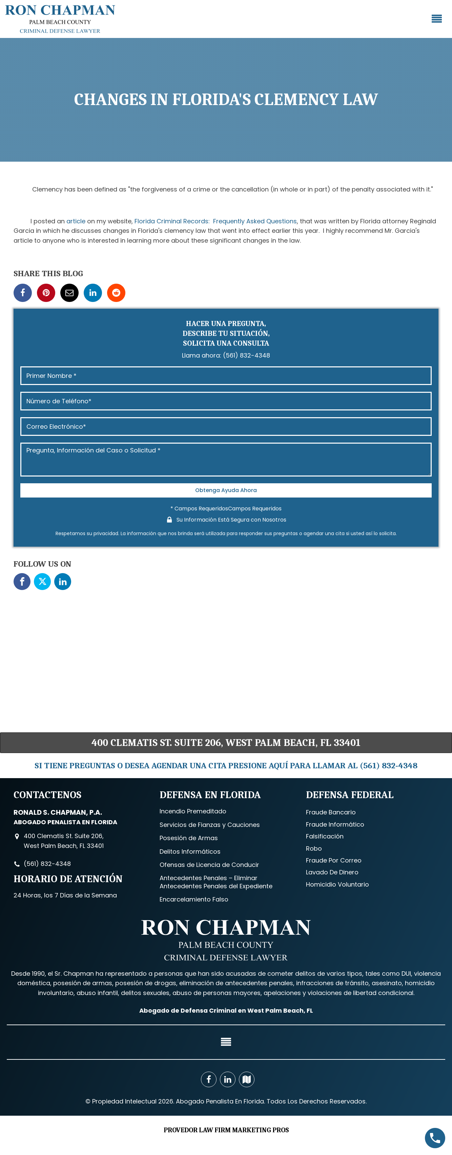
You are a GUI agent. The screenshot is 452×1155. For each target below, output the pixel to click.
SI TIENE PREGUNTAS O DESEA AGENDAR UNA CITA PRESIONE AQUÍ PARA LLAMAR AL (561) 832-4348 (226, 765)
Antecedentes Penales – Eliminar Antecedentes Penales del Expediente (216, 882)
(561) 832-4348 (246, 355)
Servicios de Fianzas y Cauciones (210, 825)
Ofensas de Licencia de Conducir (209, 865)
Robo (314, 848)
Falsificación (325, 836)
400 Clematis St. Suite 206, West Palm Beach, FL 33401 (226, 743)
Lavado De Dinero (332, 872)
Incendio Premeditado (193, 811)
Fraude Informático (335, 824)
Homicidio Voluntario (337, 884)
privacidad (106, 533)
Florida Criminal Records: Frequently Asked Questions (216, 221)
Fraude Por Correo (334, 860)
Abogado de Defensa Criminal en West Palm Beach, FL (226, 1010)
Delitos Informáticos (190, 851)
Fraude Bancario (331, 812)
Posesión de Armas (189, 838)
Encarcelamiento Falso (194, 899)
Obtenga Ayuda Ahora (226, 490)
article (75, 221)
